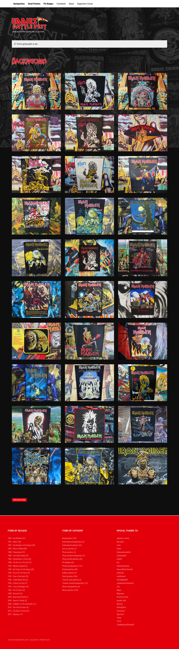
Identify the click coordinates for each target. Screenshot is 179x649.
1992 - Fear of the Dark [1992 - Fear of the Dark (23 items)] (18, 576)
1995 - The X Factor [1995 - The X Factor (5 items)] (16, 590)
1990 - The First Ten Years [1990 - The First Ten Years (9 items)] (19, 573)
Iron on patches (68, 549)
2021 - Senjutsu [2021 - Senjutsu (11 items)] (15, 614)
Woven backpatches (69, 587)
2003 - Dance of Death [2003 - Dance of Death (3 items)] (17, 600)
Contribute (61, 3)
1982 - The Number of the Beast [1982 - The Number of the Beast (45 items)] (21, 545)
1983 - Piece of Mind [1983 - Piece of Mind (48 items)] (17, 549)
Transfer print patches (70, 580)
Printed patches (68, 569)
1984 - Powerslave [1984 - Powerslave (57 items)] (16, 552)
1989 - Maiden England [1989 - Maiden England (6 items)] (18, 566)
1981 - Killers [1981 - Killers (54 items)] (14, 542)
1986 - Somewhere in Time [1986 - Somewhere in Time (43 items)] (19, 559)
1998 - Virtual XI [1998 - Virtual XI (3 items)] (15, 593)
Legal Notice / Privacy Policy (40, 640)
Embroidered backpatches (72, 542)
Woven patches (68, 590)
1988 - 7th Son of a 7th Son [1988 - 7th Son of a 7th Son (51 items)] (20, 562)
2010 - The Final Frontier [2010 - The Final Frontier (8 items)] (18, 607)
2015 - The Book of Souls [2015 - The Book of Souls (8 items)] (18, 611)
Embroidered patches (70, 545)
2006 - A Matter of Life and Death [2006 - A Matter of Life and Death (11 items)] (22, 604)
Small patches (67, 576)
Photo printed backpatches (72, 556)
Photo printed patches (70, 559)
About (71, 3)
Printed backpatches (70, 566)
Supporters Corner (85, 3)
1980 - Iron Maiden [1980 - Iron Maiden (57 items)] (16, 538)
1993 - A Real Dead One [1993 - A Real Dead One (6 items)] (18, 580)
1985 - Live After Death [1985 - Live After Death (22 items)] (18, 556)
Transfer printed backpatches (73, 583)
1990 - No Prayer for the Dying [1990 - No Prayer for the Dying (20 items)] (21, 569)
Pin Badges (48, 3)
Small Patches (34, 3)
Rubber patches (68, 573)
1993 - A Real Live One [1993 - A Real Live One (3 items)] (17, 583)
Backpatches (19, 3)
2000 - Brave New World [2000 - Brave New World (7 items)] (18, 597)
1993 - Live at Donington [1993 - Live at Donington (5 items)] (18, 587)
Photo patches (67, 552)
